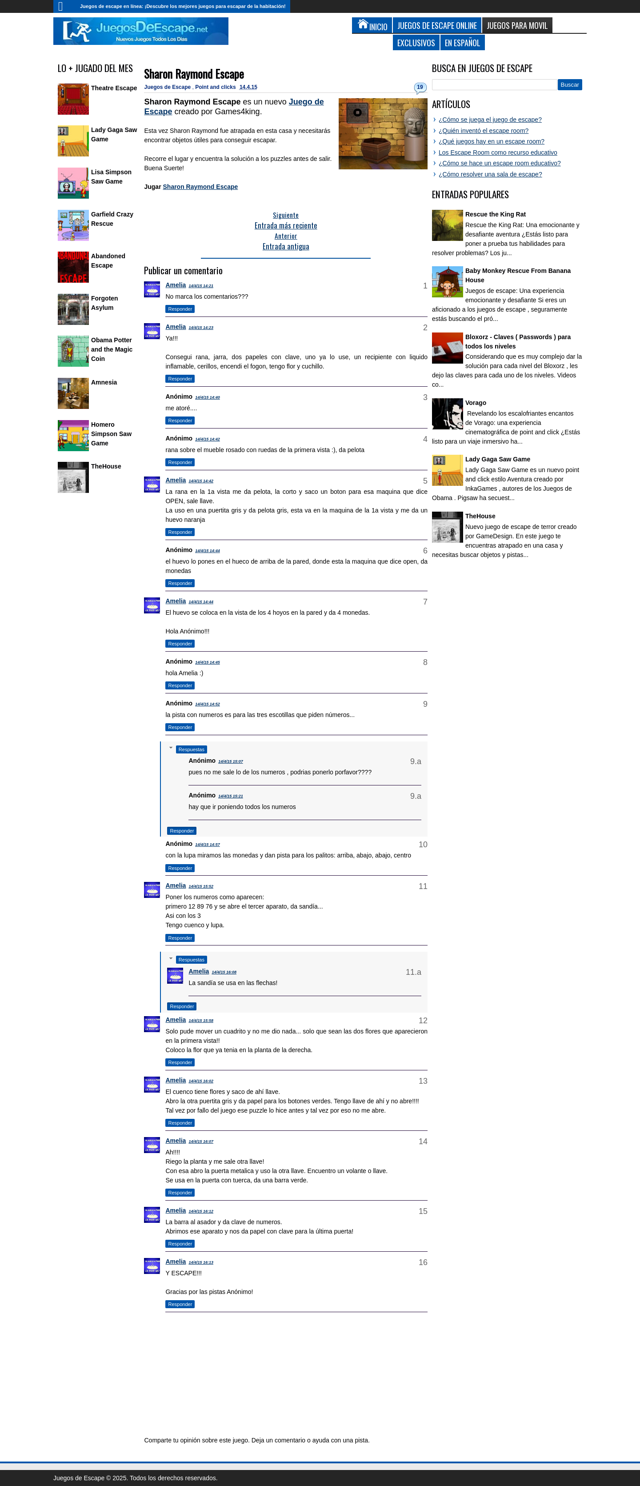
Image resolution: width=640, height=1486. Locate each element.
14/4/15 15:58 (200, 1020)
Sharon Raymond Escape (194, 73)
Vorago (475, 402)
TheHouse (106, 466)
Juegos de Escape (168, 87)
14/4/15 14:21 (200, 286)
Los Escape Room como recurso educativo (498, 152)
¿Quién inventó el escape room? (483, 130)
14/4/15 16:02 (200, 1081)
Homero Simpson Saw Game (111, 434)
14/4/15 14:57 (207, 844)
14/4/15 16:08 (224, 972)
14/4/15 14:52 (207, 704)
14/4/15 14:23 (200, 327)
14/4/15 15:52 (200, 886)
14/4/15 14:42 (207, 439)
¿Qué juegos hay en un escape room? (491, 141)
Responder (180, 309)
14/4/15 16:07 (200, 1141)
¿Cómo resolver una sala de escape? (490, 174)
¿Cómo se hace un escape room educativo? (500, 163)
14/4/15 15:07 (230, 761)
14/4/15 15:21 (230, 796)
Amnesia (104, 382)
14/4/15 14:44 (207, 551)
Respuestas (191, 749)
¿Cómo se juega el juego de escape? (490, 119)
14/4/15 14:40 (207, 397)
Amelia (175, 284)
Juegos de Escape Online (437, 25)
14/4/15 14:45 (207, 662)
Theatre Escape (114, 88)
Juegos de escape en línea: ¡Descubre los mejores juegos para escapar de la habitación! (183, 6)
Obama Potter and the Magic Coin (111, 349)
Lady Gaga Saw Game (497, 459)
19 (420, 87)
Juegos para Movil (517, 25)
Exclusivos (416, 42)
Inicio (64, 6)
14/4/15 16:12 (200, 1211)
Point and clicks (216, 87)
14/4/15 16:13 (200, 1262)
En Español (462, 42)
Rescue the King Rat (495, 214)
